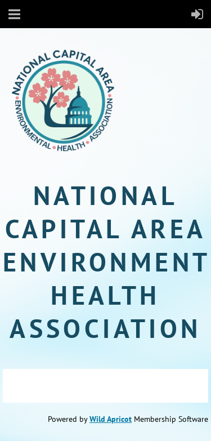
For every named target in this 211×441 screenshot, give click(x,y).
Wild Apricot (110, 419)
